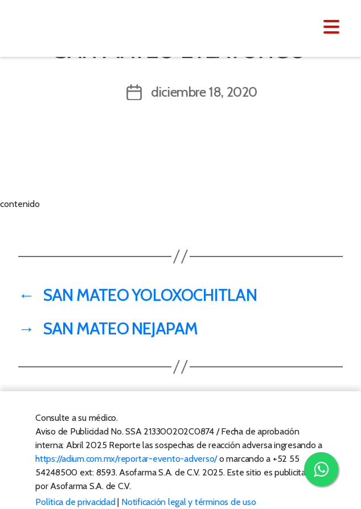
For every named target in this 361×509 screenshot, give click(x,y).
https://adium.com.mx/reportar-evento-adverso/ (126, 458)
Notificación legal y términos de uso (188, 501)
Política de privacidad (75, 501)
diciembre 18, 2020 (204, 92)
